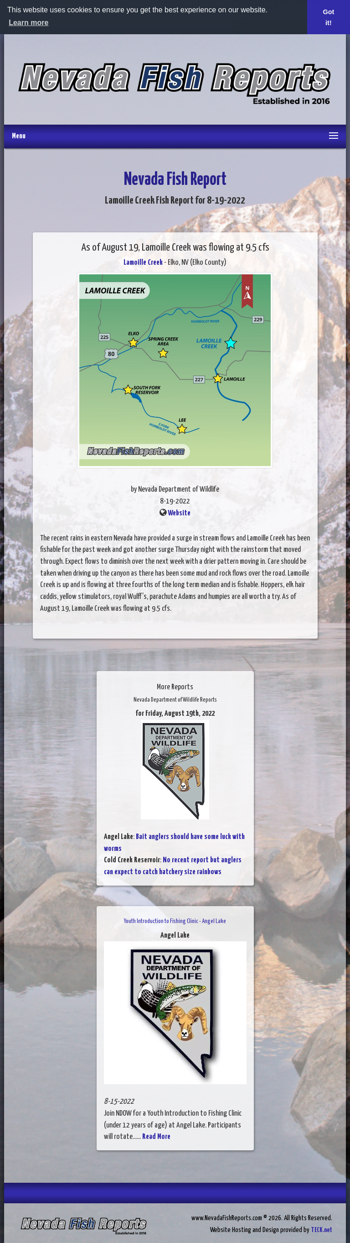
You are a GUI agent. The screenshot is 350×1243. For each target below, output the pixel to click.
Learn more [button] (28, 22)
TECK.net (321, 1230)
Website (179, 513)
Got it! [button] (329, 17)
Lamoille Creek (143, 263)
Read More (156, 1137)
